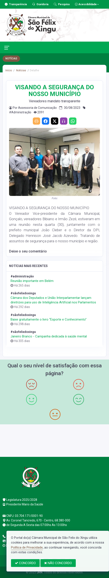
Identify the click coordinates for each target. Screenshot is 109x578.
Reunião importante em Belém (32, 281)
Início (8, 70)
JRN (39, 572)
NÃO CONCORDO (58, 563)
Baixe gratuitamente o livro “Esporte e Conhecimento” (49, 319)
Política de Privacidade (27, 547)
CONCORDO (25, 563)
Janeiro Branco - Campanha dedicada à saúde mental (49, 336)
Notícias (21, 70)
